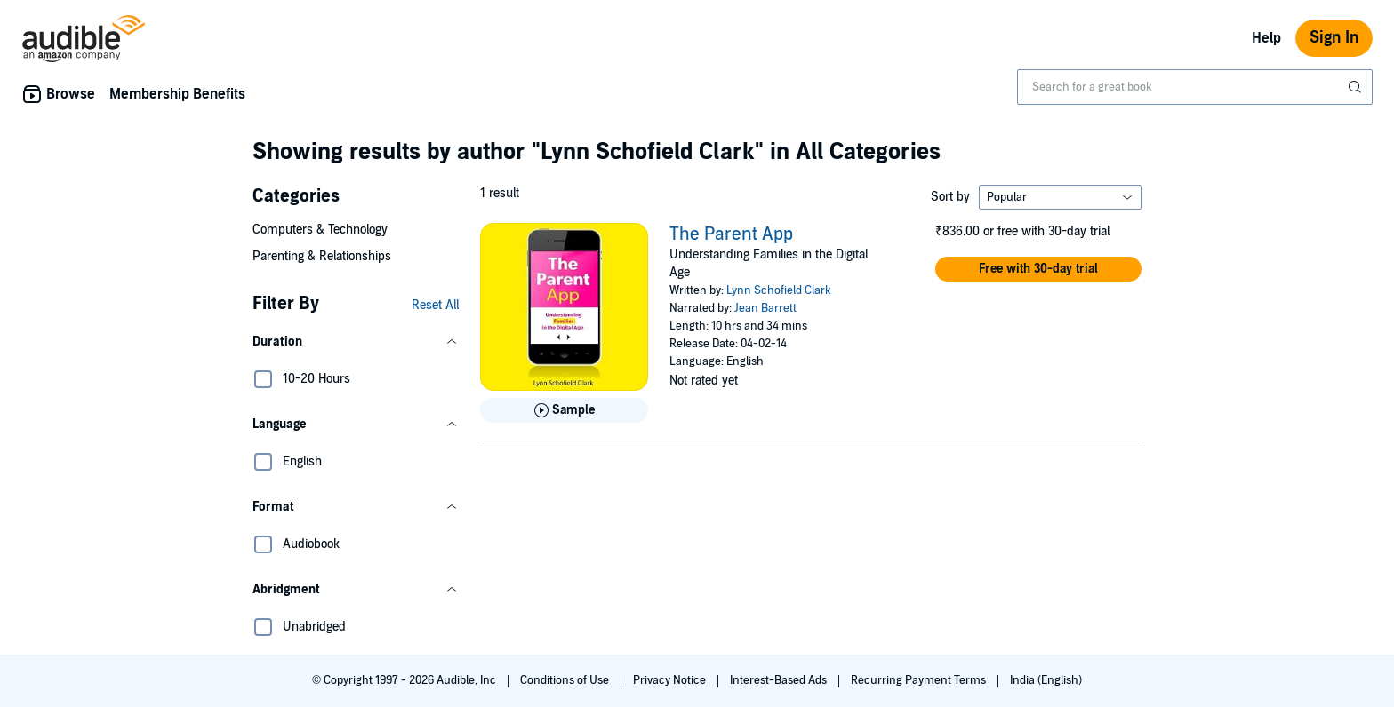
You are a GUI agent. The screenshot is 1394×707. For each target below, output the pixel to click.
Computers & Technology (320, 229)
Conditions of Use (566, 680)
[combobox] (1195, 87)
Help (1266, 38)
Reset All (435, 305)
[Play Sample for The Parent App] (564, 410)
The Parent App (731, 234)
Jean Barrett (765, 308)
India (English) (1046, 680)
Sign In (1334, 37)
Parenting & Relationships (321, 256)
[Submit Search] (1357, 87)
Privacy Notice (671, 680)
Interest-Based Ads (779, 680)
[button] (355, 342)
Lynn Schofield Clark (778, 290)
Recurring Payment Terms (920, 680)
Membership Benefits (177, 94)
